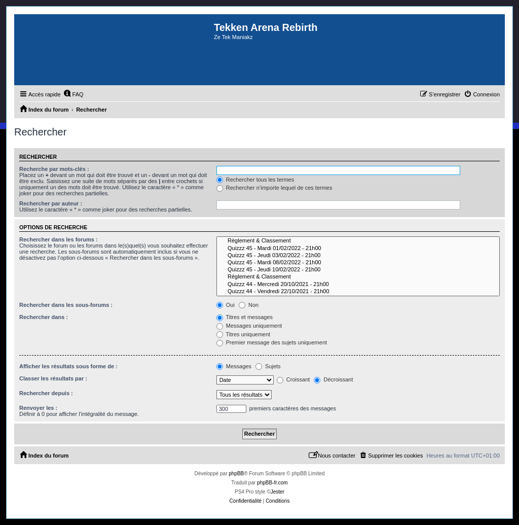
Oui (225, 305)
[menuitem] (73, 94)
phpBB (236, 473)
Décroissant (333, 379)
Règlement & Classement (358, 240)
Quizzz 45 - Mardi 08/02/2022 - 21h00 (358, 262)
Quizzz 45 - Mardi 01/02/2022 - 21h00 (358, 248)
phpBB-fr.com (272, 482)
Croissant (293, 379)
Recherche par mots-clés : (54, 169)
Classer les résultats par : (53, 378)
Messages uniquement (249, 326)
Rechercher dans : (43, 317)
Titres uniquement (243, 334)
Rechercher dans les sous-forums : (66, 305)
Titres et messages (244, 317)
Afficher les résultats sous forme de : (68, 366)
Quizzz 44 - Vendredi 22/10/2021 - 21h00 (358, 291)
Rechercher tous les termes (255, 180)
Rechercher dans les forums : (58, 239)
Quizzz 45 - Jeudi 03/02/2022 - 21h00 (358, 255)
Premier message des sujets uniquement (271, 342)
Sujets (268, 366)
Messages (233, 366)
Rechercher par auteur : (50, 203)
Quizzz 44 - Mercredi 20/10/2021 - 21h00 (358, 284)
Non (248, 305)
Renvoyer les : (38, 408)
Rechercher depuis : (46, 393)
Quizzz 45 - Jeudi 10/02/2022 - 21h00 (358, 269)
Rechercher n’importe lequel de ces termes (274, 188)
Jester (277, 492)
